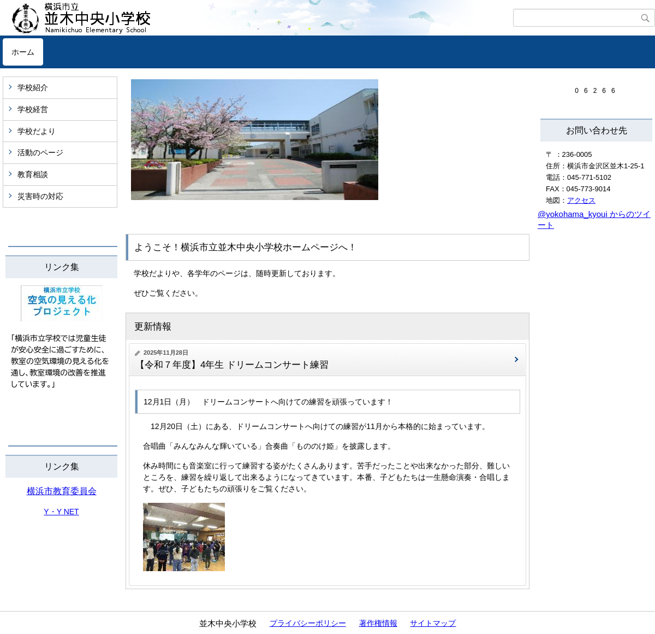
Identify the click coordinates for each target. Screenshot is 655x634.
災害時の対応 (40, 196)
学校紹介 (32, 87)
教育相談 (32, 174)
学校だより (36, 131)
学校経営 (32, 109)
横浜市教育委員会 (62, 491)
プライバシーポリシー (308, 623)
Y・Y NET (61, 511)
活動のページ (40, 152)
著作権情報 (378, 623)
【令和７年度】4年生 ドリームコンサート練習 (236, 365)
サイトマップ (433, 623)
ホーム (22, 52)
